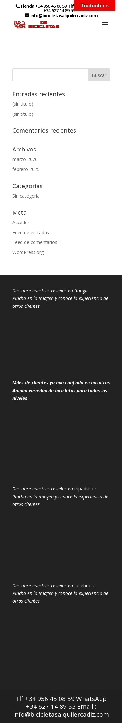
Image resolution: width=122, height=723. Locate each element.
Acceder (20, 222)
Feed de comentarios (34, 242)
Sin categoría (26, 196)
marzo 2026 (25, 159)
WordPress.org (28, 252)
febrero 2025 (26, 169)
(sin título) (22, 104)
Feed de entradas (30, 232)
